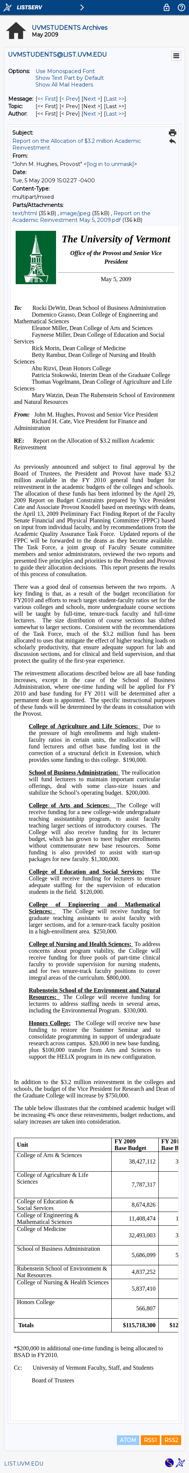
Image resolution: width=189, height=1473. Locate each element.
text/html (24, 213)
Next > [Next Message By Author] (91, 113)
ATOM (128, 1440)
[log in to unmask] (110, 164)
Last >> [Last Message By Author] (115, 113)
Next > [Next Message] (91, 98)
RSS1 (150, 1440)
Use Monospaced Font (65, 71)
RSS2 (171, 1440)
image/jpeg (75, 213)
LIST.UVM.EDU (23, 1463)
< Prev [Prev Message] (69, 98)
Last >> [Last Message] (115, 98)
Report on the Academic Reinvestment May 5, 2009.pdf (81, 216)
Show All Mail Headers (64, 84)
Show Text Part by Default (69, 78)
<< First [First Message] (46, 98)
